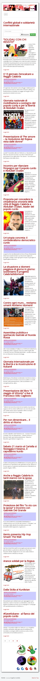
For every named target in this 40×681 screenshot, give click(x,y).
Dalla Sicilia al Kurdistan (16, 589)
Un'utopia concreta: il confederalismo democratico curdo (19, 240)
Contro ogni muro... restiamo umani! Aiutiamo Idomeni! (19, 304)
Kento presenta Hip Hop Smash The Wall (17, 536)
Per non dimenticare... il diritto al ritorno (16, 421)
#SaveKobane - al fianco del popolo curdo (18, 615)
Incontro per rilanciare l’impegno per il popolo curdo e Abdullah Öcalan (19, 168)
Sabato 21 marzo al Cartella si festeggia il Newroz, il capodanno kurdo (20, 449)
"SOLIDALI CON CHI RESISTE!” (14, 41)
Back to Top (35, 678)
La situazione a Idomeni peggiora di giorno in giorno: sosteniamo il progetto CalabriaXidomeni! (19, 270)
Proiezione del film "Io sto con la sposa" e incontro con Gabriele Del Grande (20, 508)
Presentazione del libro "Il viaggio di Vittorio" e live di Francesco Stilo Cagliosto (18, 393)
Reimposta (25, 34)
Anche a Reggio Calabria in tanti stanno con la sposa (18, 477)
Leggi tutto (6, 69)
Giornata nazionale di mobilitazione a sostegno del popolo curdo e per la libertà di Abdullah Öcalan (19, 104)
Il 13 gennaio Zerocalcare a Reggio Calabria (18, 75)
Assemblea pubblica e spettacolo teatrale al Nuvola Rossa (19, 335)
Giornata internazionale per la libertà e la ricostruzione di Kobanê (19, 364)
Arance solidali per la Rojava (18, 561)
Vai (33, 34)
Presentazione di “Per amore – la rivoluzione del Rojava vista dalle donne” (19, 139)
